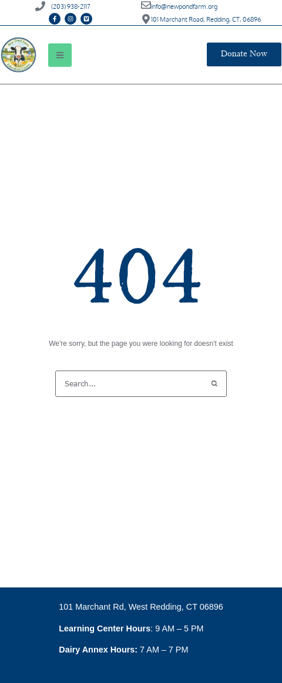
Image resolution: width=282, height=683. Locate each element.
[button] (60, 55)
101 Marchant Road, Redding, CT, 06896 (206, 19)
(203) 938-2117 (70, 6)
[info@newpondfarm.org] (146, 5)
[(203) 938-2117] (40, 6)
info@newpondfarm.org (184, 6)
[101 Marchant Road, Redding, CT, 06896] (146, 19)
